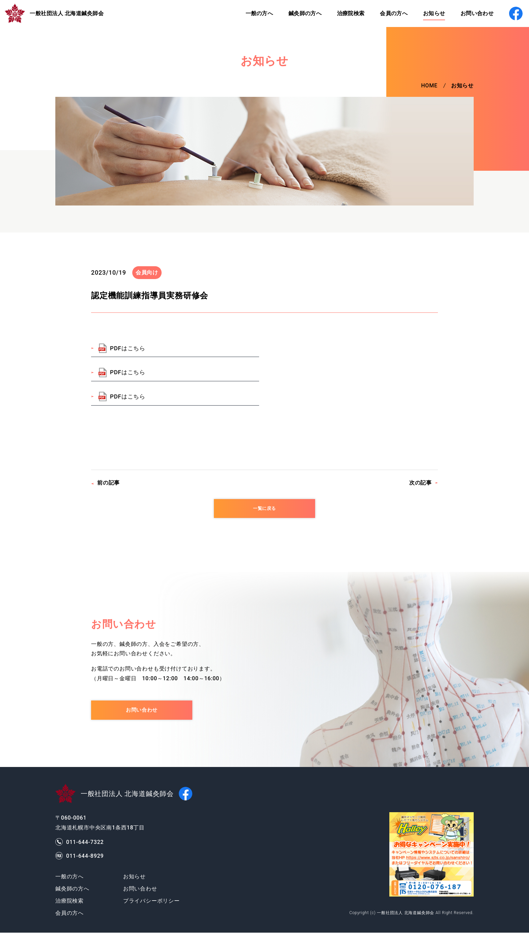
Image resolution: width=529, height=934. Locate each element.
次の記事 (420, 482)
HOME (429, 85)
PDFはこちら (127, 348)
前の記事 (108, 482)
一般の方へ (252, 13)
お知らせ (430, 13)
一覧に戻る (264, 509)
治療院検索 (346, 13)
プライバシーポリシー (151, 902)
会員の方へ (389, 13)
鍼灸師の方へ (299, 13)
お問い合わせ (474, 13)
